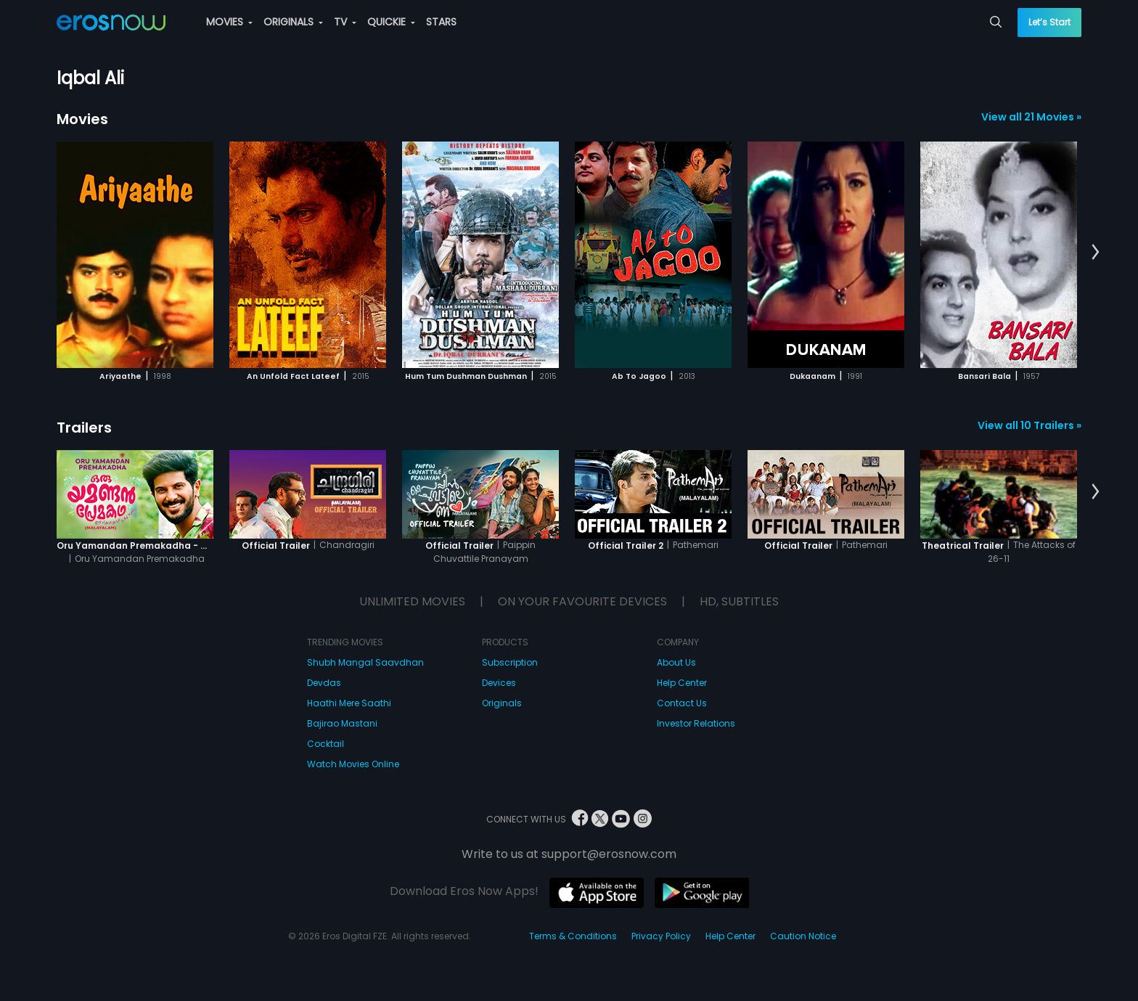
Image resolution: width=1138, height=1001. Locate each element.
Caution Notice (803, 936)
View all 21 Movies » (1031, 117)
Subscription (510, 662)
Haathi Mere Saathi (349, 703)
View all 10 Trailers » (1029, 425)
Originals (502, 703)
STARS (441, 22)
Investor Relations (696, 723)
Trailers (84, 427)
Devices (499, 683)
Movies (82, 119)
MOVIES (229, 22)
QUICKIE (391, 22)
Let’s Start (1049, 22)
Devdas (324, 683)
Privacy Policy (661, 936)
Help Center (682, 683)
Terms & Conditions (573, 936)
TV (345, 22)
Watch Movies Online (353, 764)
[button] (1095, 252)
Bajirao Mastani (342, 723)
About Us (676, 662)
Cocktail (325, 744)
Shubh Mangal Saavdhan (365, 662)
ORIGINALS (293, 22)
